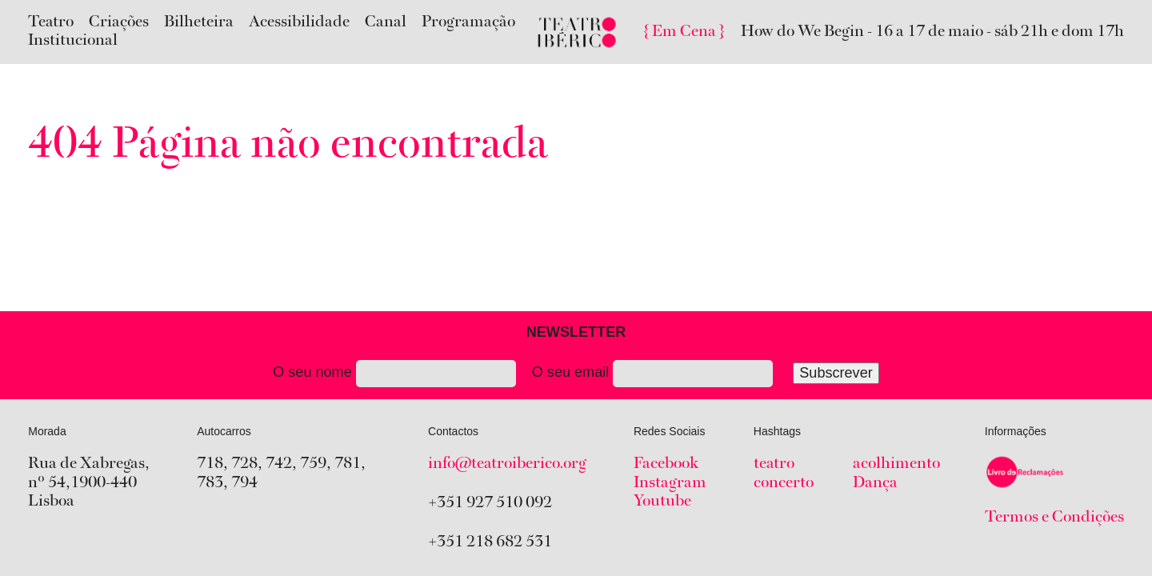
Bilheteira (199, 22)
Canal (385, 22)
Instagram (670, 483)
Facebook (666, 464)
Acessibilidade (299, 22)
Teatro (51, 22)
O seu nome (394, 373)
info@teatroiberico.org (507, 464)
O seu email (705, 373)
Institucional (73, 41)
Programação (468, 22)
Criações (119, 22)
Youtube (662, 501)
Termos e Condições (1054, 517)
